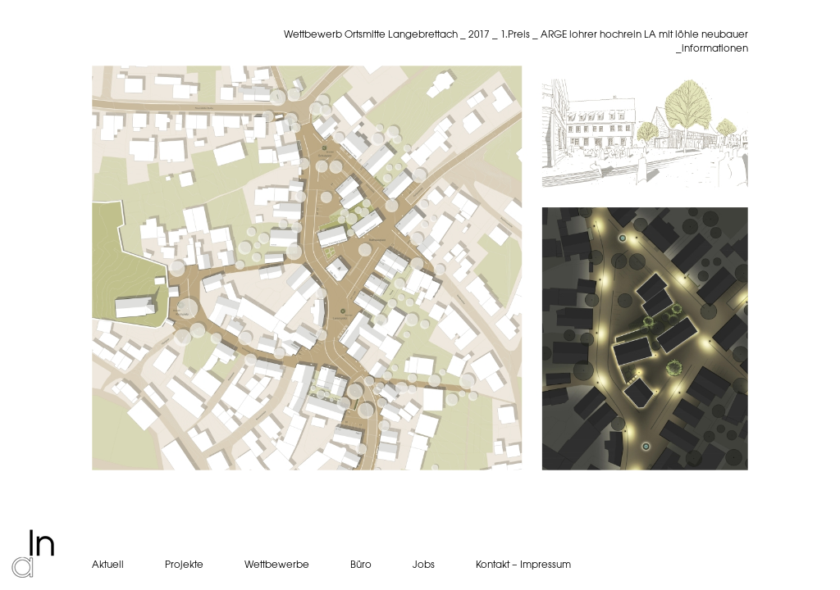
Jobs (424, 564)
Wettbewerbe (276, 564)
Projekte (184, 564)
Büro (361, 564)
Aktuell (108, 564)
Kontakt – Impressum (523, 564)
